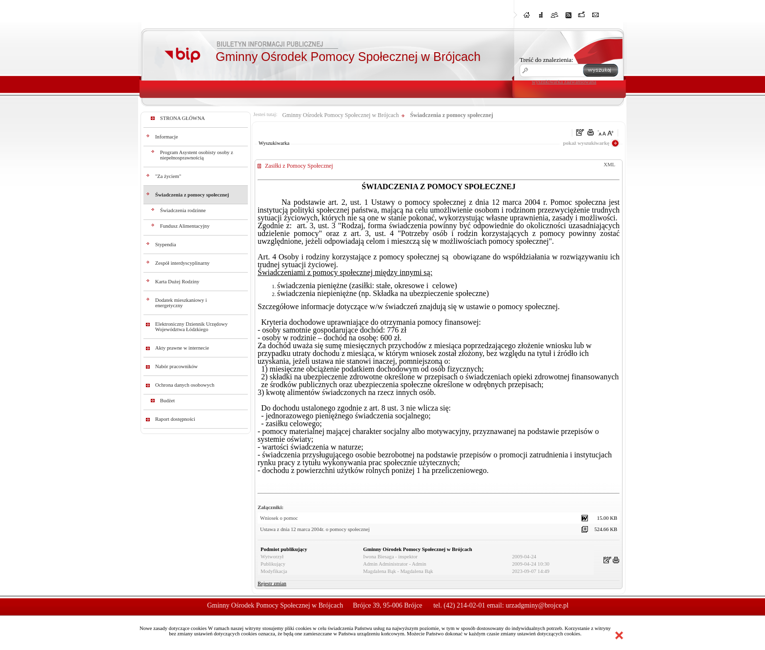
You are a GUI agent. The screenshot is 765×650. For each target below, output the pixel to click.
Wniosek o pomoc (279, 518)
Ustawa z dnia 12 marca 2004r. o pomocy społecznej (315, 529)
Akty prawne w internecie (182, 348)
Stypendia (165, 244)
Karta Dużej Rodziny (177, 281)
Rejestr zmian (272, 583)
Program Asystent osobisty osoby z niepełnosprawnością (196, 155)
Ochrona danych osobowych (184, 385)
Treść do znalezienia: (546, 59)
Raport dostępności (175, 419)
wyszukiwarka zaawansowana (564, 81)
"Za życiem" (168, 176)
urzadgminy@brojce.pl (536, 605)
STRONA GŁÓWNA (182, 118)
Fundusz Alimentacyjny (185, 226)
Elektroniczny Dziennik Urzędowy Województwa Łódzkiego (191, 326)
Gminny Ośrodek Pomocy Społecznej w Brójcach (340, 115)
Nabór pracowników (176, 366)
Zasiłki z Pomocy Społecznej (299, 165)
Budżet (167, 400)
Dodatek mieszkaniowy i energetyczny (181, 302)
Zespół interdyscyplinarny (182, 263)
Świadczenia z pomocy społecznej (192, 194)
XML (609, 164)
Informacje (166, 136)
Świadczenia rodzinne (183, 210)
